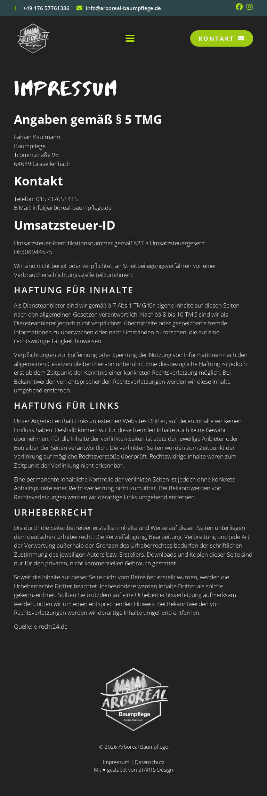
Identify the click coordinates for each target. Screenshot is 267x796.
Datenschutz (149, 761)
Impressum (117, 761)
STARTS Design (155, 769)
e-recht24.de (50, 626)
